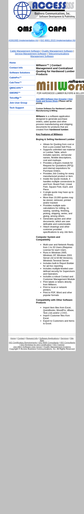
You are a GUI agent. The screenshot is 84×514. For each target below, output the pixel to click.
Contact (21, 338)
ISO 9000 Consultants (49, 342)
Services (64, 338)
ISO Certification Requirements (23, 342)
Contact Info (16, 67)
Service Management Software (30, 53)
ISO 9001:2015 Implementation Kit (57, 40)
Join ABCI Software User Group (27, 347)
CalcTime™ (15, 82)
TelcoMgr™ (15, 97)
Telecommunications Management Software (49, 55)
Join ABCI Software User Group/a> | (52, 99)
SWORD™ (14, 92)
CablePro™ (15, 77)
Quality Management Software (57, 51)
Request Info (32, 338)
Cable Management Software (25, 51)
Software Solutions (19, 72)
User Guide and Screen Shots (54, 100)
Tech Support (16, 107)
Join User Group (18, 102)
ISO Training (59, 345)
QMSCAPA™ (16, 88)
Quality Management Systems (57, 347)
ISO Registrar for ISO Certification (36, 345)
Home (12, 62)
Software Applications (49, 338)
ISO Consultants (67, 342)
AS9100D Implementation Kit (23, 40)
